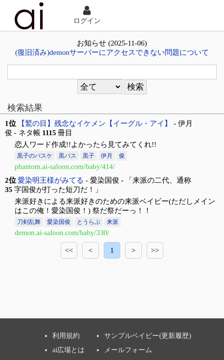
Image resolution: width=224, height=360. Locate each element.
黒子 (88, 155)
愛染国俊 (58, 221)
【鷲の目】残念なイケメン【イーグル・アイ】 (95, 123)
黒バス (67, 155)
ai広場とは (68, 350)
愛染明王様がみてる (51, 180)
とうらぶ (88, 221)
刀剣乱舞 (29, 221)
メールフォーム (128, 350)
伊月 (106, 155)
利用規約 (66, 335)
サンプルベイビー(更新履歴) (147, 335)
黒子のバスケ (34, 155)
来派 (112, 221)
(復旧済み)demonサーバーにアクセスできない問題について (112, 52)
